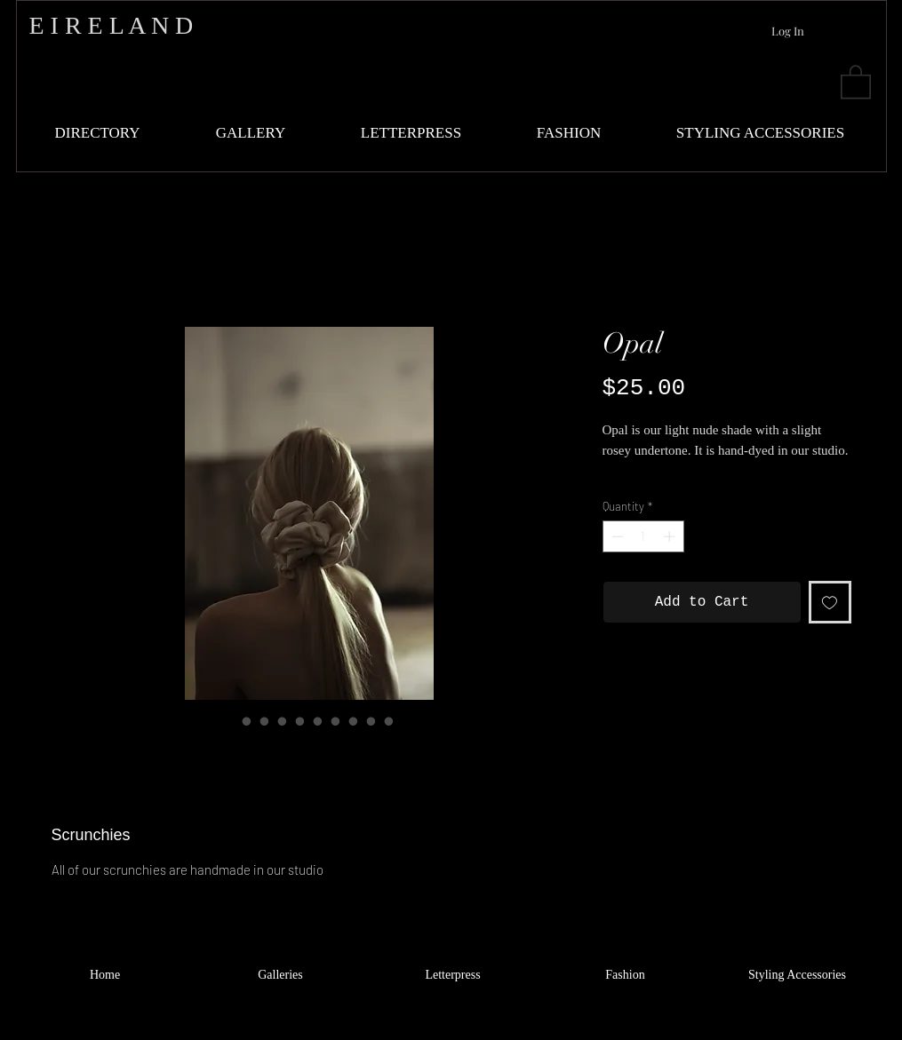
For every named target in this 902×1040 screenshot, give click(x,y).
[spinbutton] (643, 536)
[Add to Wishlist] (830, 602)
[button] (856, 81)
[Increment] (671, 536)
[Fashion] (625, 975)
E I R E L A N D (111, 25)
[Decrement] (616, 536)
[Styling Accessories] (797, 975)
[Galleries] (281, 975)
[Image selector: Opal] (229, 721)
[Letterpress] (453, 975)
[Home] (105, 975)
